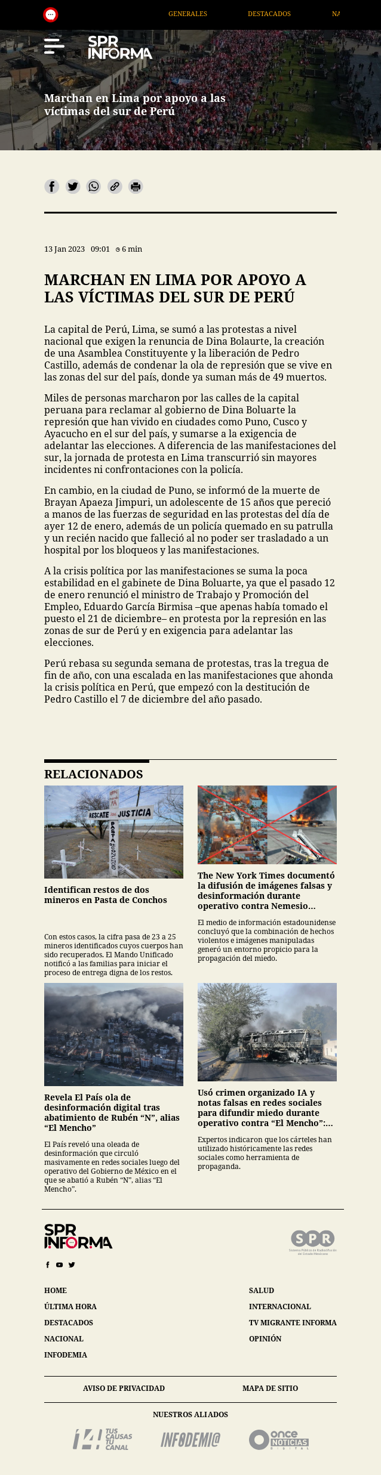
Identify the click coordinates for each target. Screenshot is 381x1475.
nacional (64, 1339)
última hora (70, 1306)
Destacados (287, 13)
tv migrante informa (293, 1323)
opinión (265, 1339)
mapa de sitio (270, 1388)
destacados (68, 1323)
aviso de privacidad (124, 1388)
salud (261, 1290)
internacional (280, 1306)
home (55, 1290)
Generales (205, 13)
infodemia (65, 1355)
